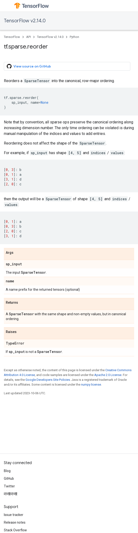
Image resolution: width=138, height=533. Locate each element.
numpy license (91, 384)
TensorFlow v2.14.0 (25, 21)
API (28, 37)
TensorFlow (12, 37)
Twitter (9, 486)
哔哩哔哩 (10, 494)
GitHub (9, 478)
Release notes (14, 522)
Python (74, 37)
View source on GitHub (29, 66)
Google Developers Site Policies (47, 380)
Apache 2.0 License (107, 375)
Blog (7, 471)
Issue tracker (13, 515)
